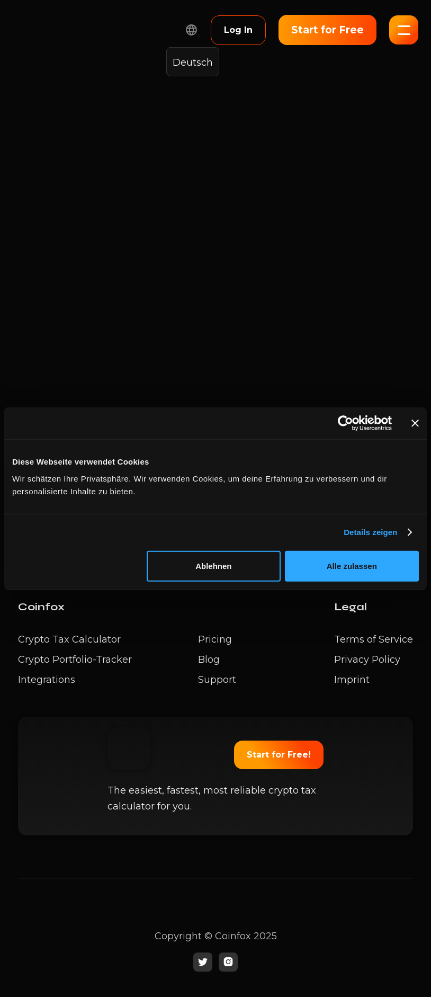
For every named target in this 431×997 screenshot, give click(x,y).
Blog (209, 659)
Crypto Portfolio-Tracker (75, 659)
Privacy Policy (367, 659)
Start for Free (327, 30)
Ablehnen (213, 565)
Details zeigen (370, 532)
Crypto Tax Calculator (69, 639)
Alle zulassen (352, 565)
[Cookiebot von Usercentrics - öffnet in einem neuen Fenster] (345, 423)
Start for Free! (279, 755)
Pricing (215, 639)
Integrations (46, 679)
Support (217, 679)
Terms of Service (373, 639)
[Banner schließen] (415, 423)
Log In (238, 30)
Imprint (352, 679)
